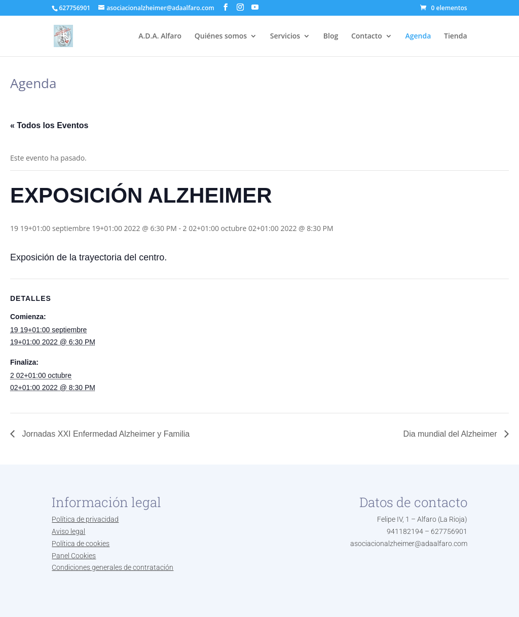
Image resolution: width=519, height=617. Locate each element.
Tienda (455, 36)
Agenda (418, 36)
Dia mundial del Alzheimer (451, 434)
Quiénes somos (221, 36)
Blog (330, 36)
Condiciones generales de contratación (112, 567)
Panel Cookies (74, 556)
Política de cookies (80, 543)
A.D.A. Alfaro (159, 36)
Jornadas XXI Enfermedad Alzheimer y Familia (105, 434)
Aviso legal (68, 531)
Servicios (285, 36)
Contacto (366, 36)
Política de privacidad (85, 519)
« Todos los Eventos (49, 125)
